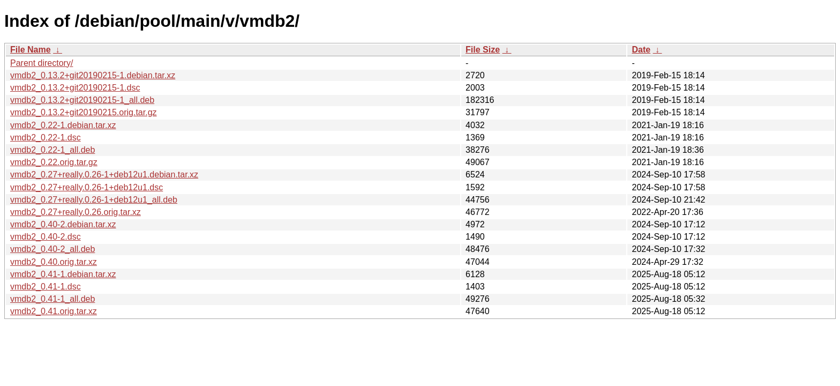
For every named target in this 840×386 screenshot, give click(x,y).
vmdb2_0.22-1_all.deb (52, 149)
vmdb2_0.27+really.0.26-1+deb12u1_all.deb (93, 199)
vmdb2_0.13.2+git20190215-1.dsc (75, 87)
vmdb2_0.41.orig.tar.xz (53, 311)
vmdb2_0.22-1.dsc (45, 137)
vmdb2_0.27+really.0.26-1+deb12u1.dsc (86, 187)
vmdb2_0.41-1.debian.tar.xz (63, 274)
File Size (483, 49)
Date (641, 49)
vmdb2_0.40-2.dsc (45, 236)
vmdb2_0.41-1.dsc (45, 286)
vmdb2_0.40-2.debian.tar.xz (63, 224)
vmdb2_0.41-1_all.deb (52, 298)
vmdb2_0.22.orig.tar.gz (54, 162)
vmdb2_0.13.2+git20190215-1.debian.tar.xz (92, 75)
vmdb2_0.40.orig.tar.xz (53, 261)
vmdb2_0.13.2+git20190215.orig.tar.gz (83, 112)
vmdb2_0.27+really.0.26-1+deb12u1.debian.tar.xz (104, 174)
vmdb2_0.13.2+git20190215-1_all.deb (82, 100)
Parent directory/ (41, 63)
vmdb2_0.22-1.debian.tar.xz (63, 125)
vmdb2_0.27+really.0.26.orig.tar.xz (75, 212)
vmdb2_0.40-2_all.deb (52, 249)
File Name (30, 49)
